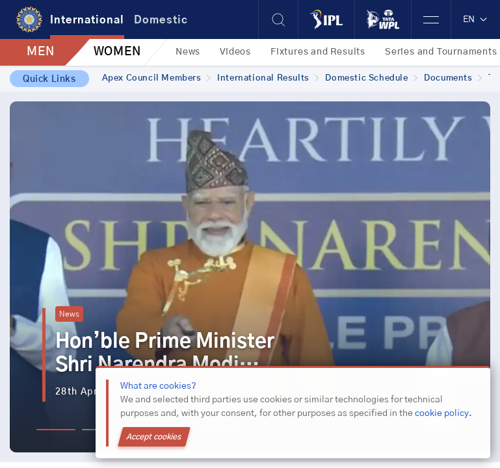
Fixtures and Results (317, 52)
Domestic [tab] (161, 20)
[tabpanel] (250, 276)
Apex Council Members (156, 78)
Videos (235, 52)
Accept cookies (153, 437)
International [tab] (87, 20)
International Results (268, 78)
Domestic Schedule (371, 78)
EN (475, 19)
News (188, 52)
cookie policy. (443, 413)
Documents (453, 78)
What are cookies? (158, 386)
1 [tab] (55, 429)
